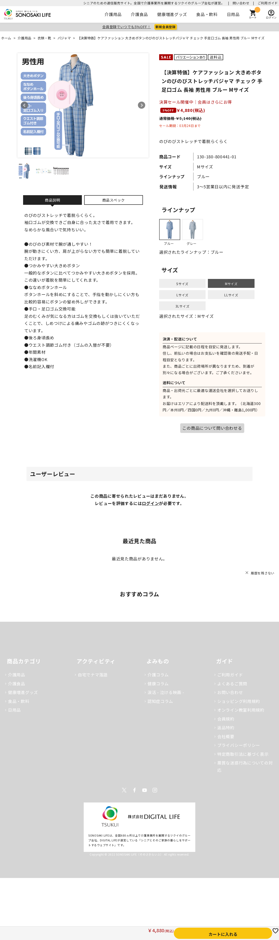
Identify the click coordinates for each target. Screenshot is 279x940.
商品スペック (113, 200)
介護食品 (139, 14)
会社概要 (225, 736)
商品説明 (52, 200)
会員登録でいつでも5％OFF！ (126, 26)
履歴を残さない (262, 573)
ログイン (150, 503)
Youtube (144, 790)
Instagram (154, 790)
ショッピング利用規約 (238, 701)
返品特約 (225, 727)
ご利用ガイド (268, 3)
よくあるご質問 (232, 683)
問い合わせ (241, 3)
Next (141, 105)
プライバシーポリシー (238, 745)
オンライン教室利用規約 (240, 710)
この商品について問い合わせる (212, 428)
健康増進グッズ (172, 14)
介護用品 (113, 14)
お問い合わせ (230, 692)
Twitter (124, 790)
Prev (24, 105)
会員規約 (225, 719)
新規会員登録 (166, 26)
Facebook (134, 790)
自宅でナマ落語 (93, 675)
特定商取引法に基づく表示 (243, 754)
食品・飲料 (207, 14)
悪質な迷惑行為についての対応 (245, 766)
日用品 (233, 14)
